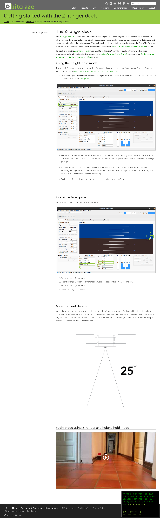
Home (6, 21)
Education (37, 508)
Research (25, 508)
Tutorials (30, 21)
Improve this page (13, 515)
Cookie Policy (84, 508)
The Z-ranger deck (40, 32)
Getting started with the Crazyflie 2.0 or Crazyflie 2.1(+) (98, 71)
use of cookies (136, 504)
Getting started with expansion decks (129, 46)
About (152, 8)
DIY (63, 508)
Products (84, 8)
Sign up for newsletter (14, 511)
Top (6, 508)
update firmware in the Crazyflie (115, 54)
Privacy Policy (99, 508)
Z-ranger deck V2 (68, 36)
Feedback (31, 511)
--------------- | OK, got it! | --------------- (132, 512)
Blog (74, 8)
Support (106, 8)
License (71, 508)
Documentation (121, 8)
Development (138, 8)
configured (84, 78)
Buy (95, 8)
